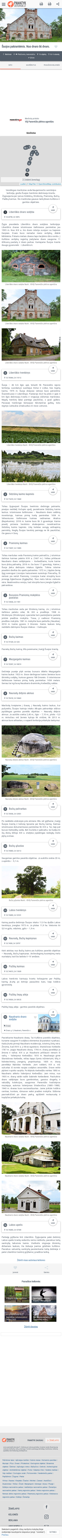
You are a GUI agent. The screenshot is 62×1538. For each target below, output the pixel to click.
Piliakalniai (25, 1463)
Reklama (13, 1520)
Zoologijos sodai (19, 1473)
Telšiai (15, 1484)
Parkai (22, 1477)
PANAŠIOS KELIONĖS (52, 65)
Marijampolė (29, 1484)
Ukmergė (38, 1484)
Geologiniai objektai (38, 1463)
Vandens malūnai (51, 1470)
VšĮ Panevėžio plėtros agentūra (39, 121)
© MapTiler (31, 184)
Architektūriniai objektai (18, 1470)
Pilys (12, 1463)
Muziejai (5, 1463)
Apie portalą (15, 1526)
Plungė (50, 1484)
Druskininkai (6, 1484)
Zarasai (39, 1481)
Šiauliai (26, 1481)
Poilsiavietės (32, 1473)
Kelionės (13, 1514)
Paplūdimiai (6, 1477)
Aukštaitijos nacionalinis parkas (35, 1487)
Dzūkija (18, 1497)
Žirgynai (15, 1477)
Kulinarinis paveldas (49, 1460)
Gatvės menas (35, 1460)
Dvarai (17, 1463)
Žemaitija (26, 1497)
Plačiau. (5, 1535)
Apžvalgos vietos (23, 1467)
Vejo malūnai (7, 1473)
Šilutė (21, 1484)
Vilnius (4, 1481)
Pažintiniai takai (8, 1460)
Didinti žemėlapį (31, 179)
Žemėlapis (13, 1508)
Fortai (30, 1470)
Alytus (44, 1484)
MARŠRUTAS (31, 65)
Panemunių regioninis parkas (38, 1494)
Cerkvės (42, 1467)
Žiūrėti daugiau (31, 1326)
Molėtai (33, 1481)
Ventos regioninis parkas (45, 1490)
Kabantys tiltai (39, 1470)
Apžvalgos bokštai (22, 1460)
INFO (10, 65)
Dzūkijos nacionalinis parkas (12, 1487)
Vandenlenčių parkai (45, 1473)
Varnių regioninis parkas (26, 1490)
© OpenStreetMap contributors (49, 184)
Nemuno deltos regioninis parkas (14, 1494)
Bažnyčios (34, 1467)
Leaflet (23, 184)
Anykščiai (47, 1481)
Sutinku (53, 1532)
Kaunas (11, 1481)
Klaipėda (19, 1481)
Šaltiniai (13, 1467)
